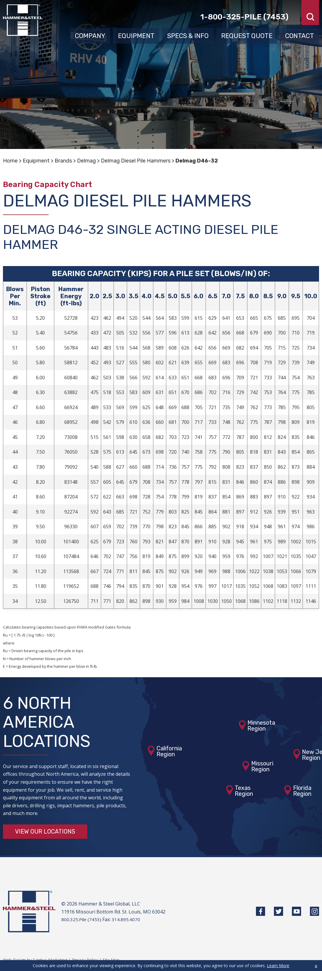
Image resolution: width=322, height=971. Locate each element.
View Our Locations (45, 831)
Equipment (136, 35)
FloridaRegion (302, 791)
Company (90, 35)
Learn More (278, 965)
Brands (63, 161)
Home (10, 161)
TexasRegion (244, 791)
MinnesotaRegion (261, 726)
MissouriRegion (262, 766)
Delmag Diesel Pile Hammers (135, 161)
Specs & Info (187, 35)
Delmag (86, 161)
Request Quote (246, 35)
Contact (299, 35)
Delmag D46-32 (196, 161)
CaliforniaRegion (169, 751)
